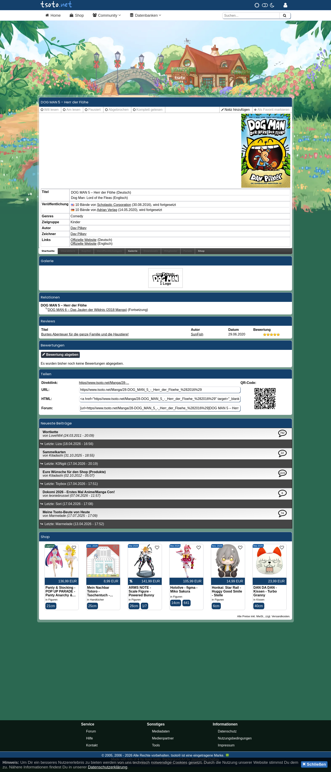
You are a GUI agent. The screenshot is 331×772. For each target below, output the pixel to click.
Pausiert (94, 114)
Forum (91, 736)
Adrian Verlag (107, 215)
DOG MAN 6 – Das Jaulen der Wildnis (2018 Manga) (87, 315)
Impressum (226, 750)
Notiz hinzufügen (237, 114)
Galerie (132, 256)
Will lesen (51, 114)
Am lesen (73, 114)
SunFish (197, 339)
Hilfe (89, 743)
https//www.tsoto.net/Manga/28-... (104, 387)
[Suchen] (284, 16)
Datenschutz (227, 736)
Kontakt (92, 750)
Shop (201, 256)
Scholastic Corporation (114, 209)
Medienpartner (163, 743)
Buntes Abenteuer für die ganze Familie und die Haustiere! (85, 339)
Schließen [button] (314, 764)
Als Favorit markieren (273, 114)
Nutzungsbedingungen (235, 743)
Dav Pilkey (79, 233)
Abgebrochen (119, 114)
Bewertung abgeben (60, 359)
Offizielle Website (83, 245)
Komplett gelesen (149, 114)
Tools (156, 750)
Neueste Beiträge (56, 428)
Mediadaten (161, 736)
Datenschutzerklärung (107, 767)
